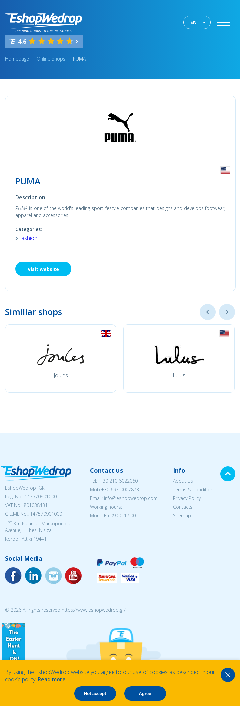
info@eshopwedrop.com (131, 498)
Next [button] (227, 312)
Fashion (27, 238)
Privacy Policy (187, 498)
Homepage (17, 58)
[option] (60, 358)
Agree (145, 693)
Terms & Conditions (194, 489)
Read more (52, 679)
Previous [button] (208, 312)
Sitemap (182, 515)
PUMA (80, 58)
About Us (183, 481)
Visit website (43, 269)
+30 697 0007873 (120, 489)
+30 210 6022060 (119, 481)
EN (193, 22)
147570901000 (41, 496)
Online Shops (51, 58)
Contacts (182, 507)
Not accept (95, 693)
